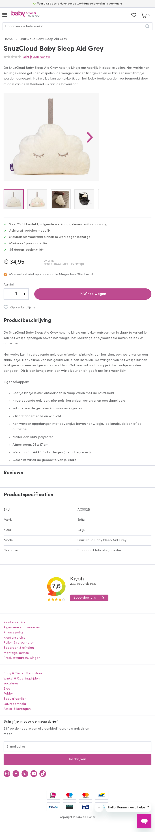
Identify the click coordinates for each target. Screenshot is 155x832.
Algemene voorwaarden (22, 627)
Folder (8, 693)
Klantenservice (15, 622)
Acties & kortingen (17, 709)
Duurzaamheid (15, 704)
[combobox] (77, 26)
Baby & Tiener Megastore (23, 673)
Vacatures (11, 683)
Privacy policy (14, 632)
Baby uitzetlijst (15, 699)
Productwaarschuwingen (22, 658)
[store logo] (25, 15)
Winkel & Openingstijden (22, 678)
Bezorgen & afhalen (19, 648)
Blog (7, 688)
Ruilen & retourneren (19, 642)
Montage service (16, 653)
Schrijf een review (36, 57)
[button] (90, 137)
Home (8, 39)
